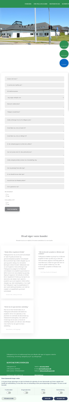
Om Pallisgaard (40, 4)
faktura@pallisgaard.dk (47, 371)
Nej (8, 196)
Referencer (55, 4)
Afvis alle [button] (47, 398)
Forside (28, 4)
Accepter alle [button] (61, 398)
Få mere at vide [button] (8, 398)
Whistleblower (38, 375)
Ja (7, 194)
